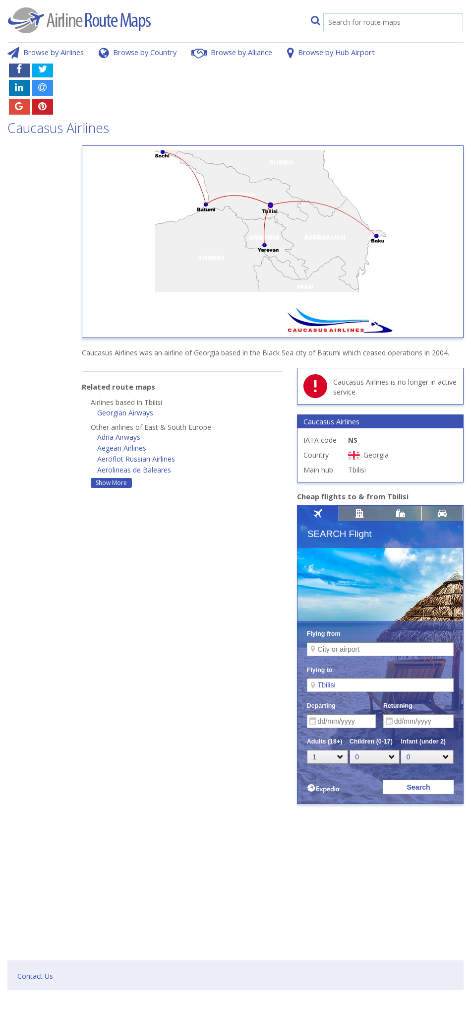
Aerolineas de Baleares (134, 469)
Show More (111, 482)
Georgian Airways (125, 412)
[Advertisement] (283, 81)
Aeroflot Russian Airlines (136, 459)
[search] (382, 23)
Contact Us (35, 976)
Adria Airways (118, 437)
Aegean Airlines (121, 448)
